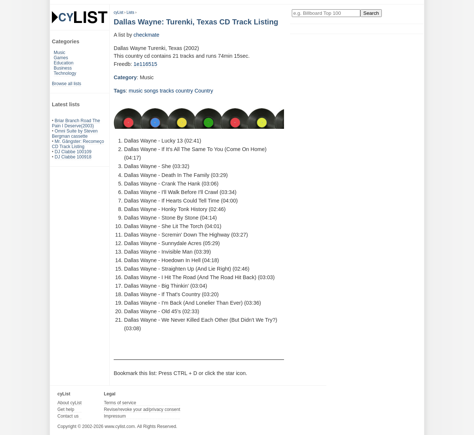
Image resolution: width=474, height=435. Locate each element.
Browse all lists (66, 83)
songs (151, 91)
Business (63, 68)
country (184, 91)
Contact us (68, 416)
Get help (65, 409)
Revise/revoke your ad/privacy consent (142, 409)
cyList (118, 12)
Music (59, 52)
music (136, 91)
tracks (167, 91)
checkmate (147, 35)
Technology (65, 73)
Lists (130, 12)
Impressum (115, 416)
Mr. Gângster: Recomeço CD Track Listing (78, 144)
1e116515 (145, 64)
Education (63, 63)
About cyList (69, 402)
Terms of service (120, 402)
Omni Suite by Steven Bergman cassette (75, 133)
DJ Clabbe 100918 (73, 157)
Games (61, 57)
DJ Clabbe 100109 (73, 151)
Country (203, 91)
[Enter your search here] (326, 13)
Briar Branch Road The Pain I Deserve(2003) (76, 123)
